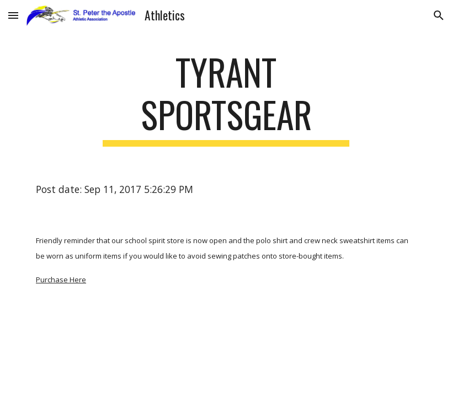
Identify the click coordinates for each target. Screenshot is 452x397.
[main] (226, 98)
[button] (13, 15)
